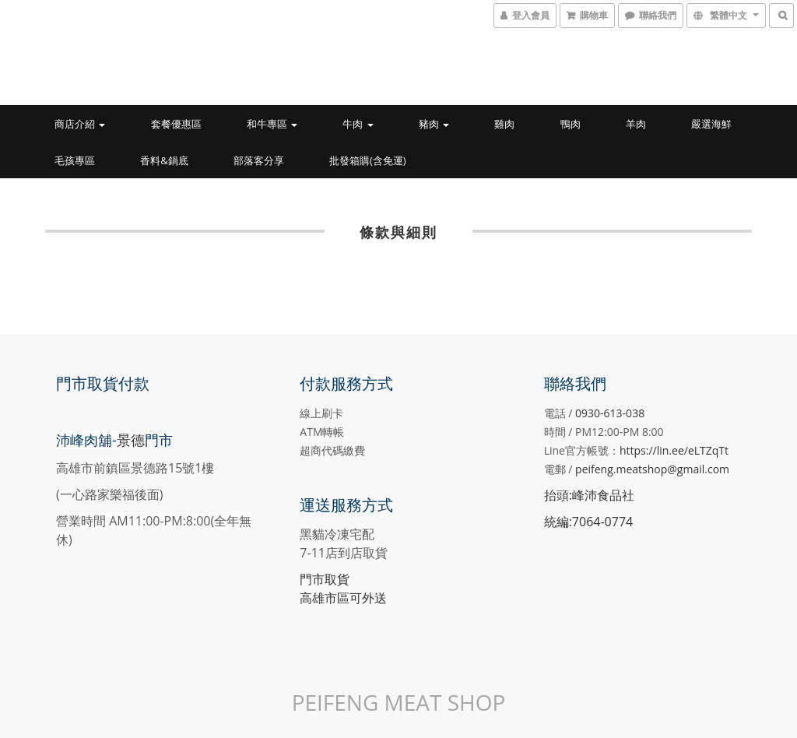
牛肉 (357, 124)
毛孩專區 (74, 160)
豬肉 (434, 124)
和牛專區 (272, 124)
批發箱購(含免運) (367, 160)
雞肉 (504, 124)
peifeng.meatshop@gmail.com (652, 469)
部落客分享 (258, 160)
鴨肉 (570, 124)
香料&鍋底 (164, 160)
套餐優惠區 (176, 124)
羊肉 (636, 124)
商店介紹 (79, 124)
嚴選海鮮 (711, 124)
